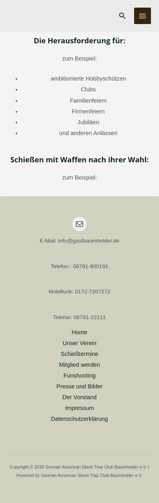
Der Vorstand (79, 397)
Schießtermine (79, 354)
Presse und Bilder (79, 386)
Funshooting (79, 375)
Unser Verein (79, 343)
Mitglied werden (79, 365)
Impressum (79, 408)
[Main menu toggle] (142, 16)
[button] (122, 16)
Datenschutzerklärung (79, 419)
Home (80, 332)
